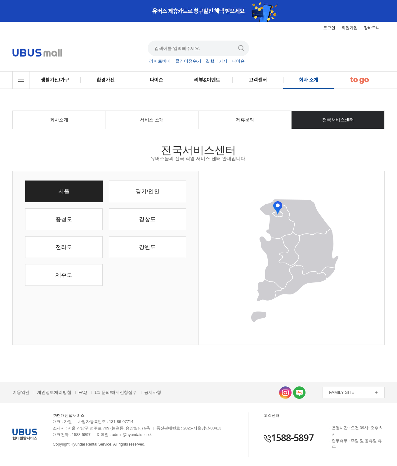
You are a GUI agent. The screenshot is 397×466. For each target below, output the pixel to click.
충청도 (64, 219)
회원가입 (349, 27)
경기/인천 (147, 191)
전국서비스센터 (338, 119)
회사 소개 (308, 80)
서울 (63, 191)
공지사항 (152, 392)
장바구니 (372, 27)
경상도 (147, 219)
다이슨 (238, 61)
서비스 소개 (151, 119)
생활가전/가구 (55, 80)
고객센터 (258, 80)
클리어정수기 (188, 61)
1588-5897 (289, 437)
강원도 (147, 247)
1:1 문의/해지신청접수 (115, 392)
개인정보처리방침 (54, 392)
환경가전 (105, 80)
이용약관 (20, 392)
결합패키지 (216, 61)
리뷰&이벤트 (207, 80)
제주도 (64, 275)
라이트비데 (160, 61)
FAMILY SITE (341, 392)
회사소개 (59, 119)
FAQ (82, 392)
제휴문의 (245, 119)
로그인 (329, 27)
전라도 (64, 247)
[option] (198, 11)
